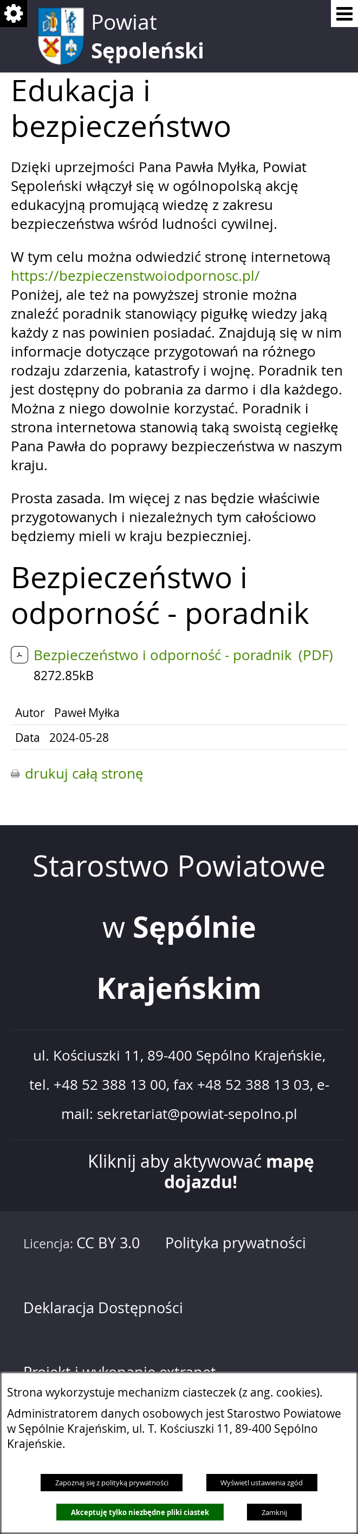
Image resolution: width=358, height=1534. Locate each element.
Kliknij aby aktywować (201, 1172)
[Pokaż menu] (344, 13)
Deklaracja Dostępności (103, 1308)
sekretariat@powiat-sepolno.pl (197, 1113)
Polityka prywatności (235, 1243)
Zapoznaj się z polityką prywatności (111, 1482)
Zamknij (274, 1512)
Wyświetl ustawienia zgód (261, 1482)
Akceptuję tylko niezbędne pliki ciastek (140, 1512)
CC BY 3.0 (108, 1243)
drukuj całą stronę (84, 773)
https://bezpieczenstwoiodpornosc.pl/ (135, 275)
